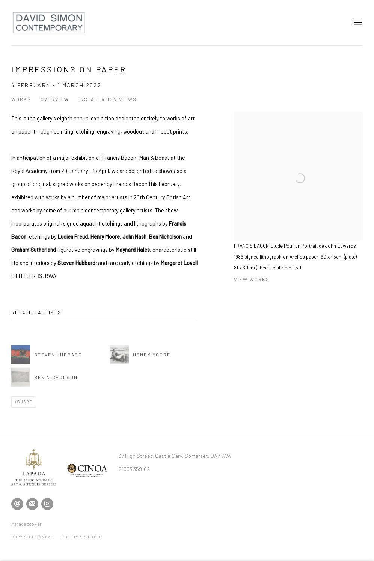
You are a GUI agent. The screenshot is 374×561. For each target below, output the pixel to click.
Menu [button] (357, 23)
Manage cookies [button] (26, 524)
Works (21, 99)
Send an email (17, 504)
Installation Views (107, 99)
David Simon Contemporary (48, 23)
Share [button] (25, 401)
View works (252, 279)
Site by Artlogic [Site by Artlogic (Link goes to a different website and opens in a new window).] (82, 537)
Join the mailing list (32, 504)
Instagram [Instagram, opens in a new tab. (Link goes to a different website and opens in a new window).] (47, 504)
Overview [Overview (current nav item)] (55, 99)
